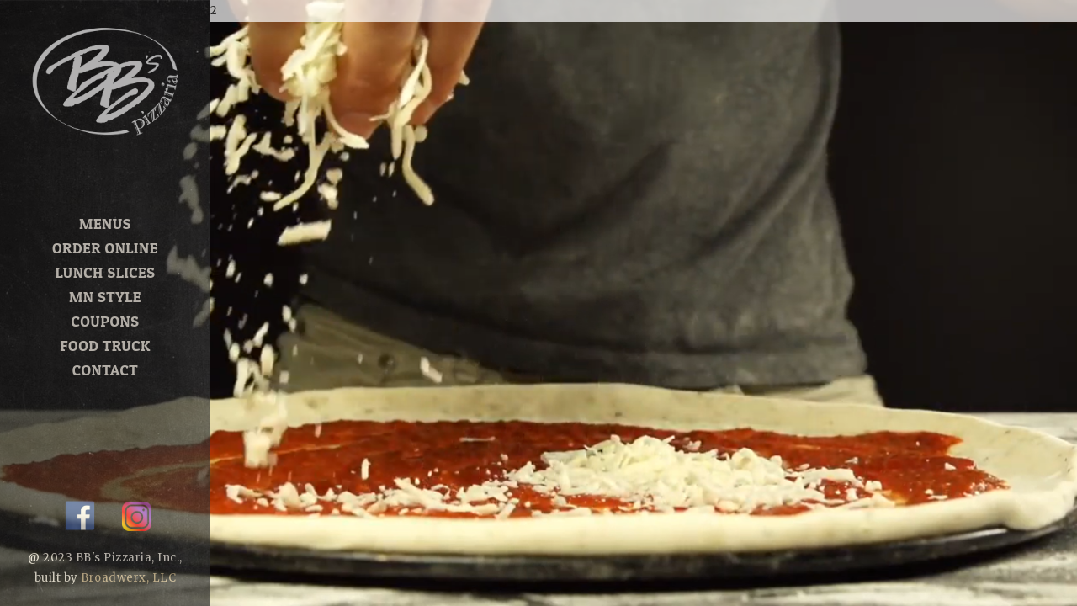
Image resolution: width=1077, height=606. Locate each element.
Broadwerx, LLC (128, 578)
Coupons (106, 321)
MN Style (105, 297)
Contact (105, 370)
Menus (105, 223)
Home (105, 199)
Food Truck (105, 345)
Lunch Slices (106, 272)
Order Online (105, 248)
